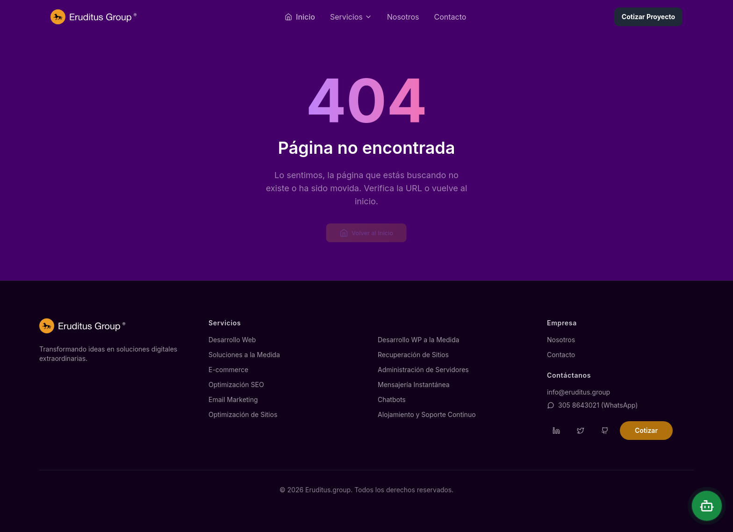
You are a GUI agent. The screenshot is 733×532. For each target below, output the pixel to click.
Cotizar (646, 430)
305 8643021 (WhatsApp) (592, 405)
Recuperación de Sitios (413, 355)
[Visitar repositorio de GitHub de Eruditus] (605, 430)
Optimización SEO (236, 384)
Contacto (450, 17)
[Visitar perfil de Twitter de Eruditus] (580, 430)
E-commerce (228, 370)
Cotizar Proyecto (648, 17)
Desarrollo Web (232, 340)
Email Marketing (233, 399)
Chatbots (392, 399)
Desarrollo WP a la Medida (418, 340)
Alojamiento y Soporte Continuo (427, 414)
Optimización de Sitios (242, 414)
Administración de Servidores (423, 370)
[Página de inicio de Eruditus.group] (93, 16)
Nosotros (403, 17)
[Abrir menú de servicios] (351, 16)
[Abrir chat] (707, 506)
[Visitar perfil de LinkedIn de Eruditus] (556, 430)
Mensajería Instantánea (414, 384)
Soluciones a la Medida (244, 355)
